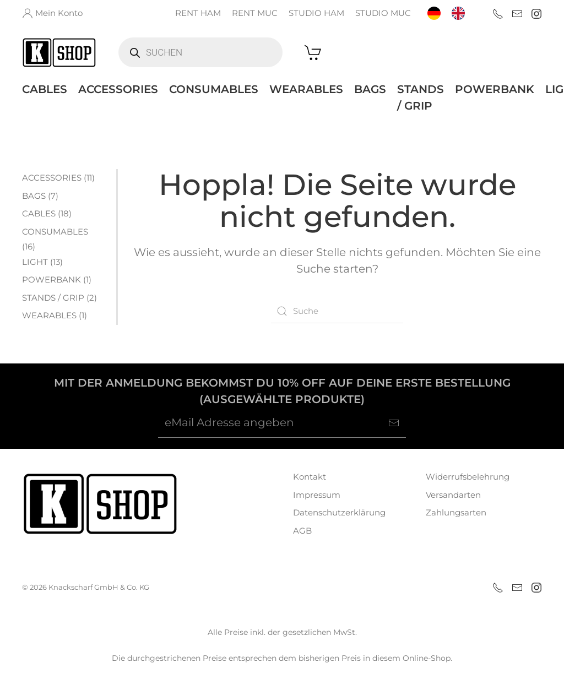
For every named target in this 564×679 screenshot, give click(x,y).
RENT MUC (255, 13)
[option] (461, 13)
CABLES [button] (44, 89)
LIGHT (35, 262)
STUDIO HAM (316, 13)
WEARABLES (306, 89)
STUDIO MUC (383, 13)
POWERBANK (494, 89)
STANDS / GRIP (420, 97)
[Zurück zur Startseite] (59, 52)
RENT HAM (198, 13)
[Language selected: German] (451, 13)
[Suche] (337, 311)
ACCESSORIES (118, 89)
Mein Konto (52, 13)
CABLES (39, 213)
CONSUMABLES (55, 231)
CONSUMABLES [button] (213, 89)
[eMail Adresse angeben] (282, 423)
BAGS (370, 89)
